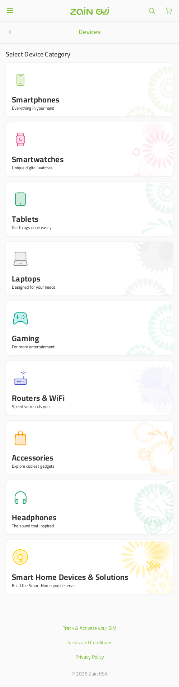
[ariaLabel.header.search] (151, 10)
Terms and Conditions (90, 642)
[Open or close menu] (10, 10)
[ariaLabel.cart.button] (169, 10)
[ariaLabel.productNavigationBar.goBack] (10, 32)
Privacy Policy (89, 656)
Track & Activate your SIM (90, 628)
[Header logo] (89, 10)
